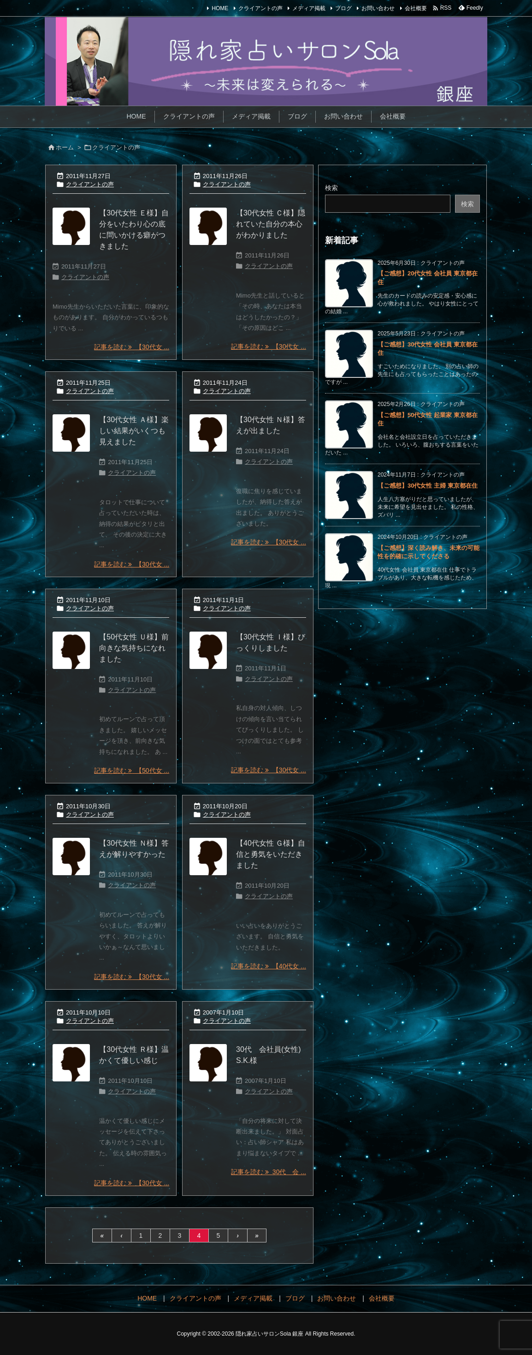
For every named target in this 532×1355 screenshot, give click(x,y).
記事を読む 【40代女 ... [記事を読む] (268, 966)
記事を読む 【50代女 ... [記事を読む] (131, 770)
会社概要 (416, 8)
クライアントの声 (260, 8)
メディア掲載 (308, 8)
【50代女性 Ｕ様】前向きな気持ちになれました (133, 648)
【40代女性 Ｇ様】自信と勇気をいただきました (270, 854)
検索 (331, 187)
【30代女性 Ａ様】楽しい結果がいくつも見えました (133, 431)
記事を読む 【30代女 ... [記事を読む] (131, 347)
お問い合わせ (378, 8)
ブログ (343, 8)
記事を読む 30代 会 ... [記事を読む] (268, 1172)
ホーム (65, 147)
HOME (220, 8)
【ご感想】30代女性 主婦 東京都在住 (428, 485)
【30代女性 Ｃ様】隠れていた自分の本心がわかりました (270, 224)
